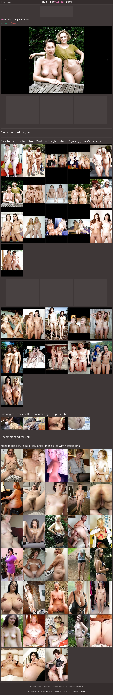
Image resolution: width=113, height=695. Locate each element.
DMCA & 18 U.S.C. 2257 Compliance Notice (69, 691)
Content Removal (45, 691)
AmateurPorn (56, 2)
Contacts (32, 691)
